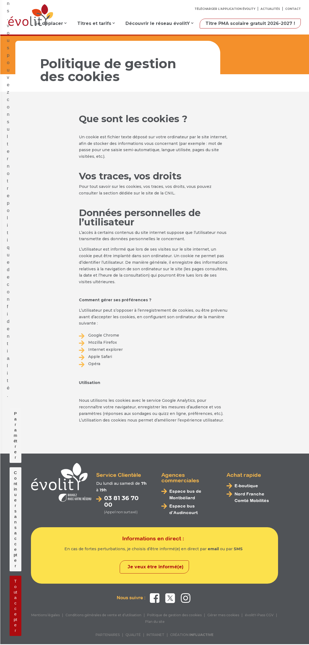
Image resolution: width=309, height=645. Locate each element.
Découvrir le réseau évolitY (157, 23)
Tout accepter (200, 630)
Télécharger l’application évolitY (224, 9)
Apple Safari (100, 356)
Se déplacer (49, 23)
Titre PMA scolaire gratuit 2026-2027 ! (250, 23)
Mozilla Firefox (102, 342)
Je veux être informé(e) (156, 567)
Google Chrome (103, 335)
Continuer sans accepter (152, 630)
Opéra (94, 363)
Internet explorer (105, 349)
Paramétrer (106, 630)
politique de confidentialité (230, 612)
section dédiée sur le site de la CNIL (138, 193)
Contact (293, 9)
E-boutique (246, 485)
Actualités (270, 9)
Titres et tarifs (94, 23)
